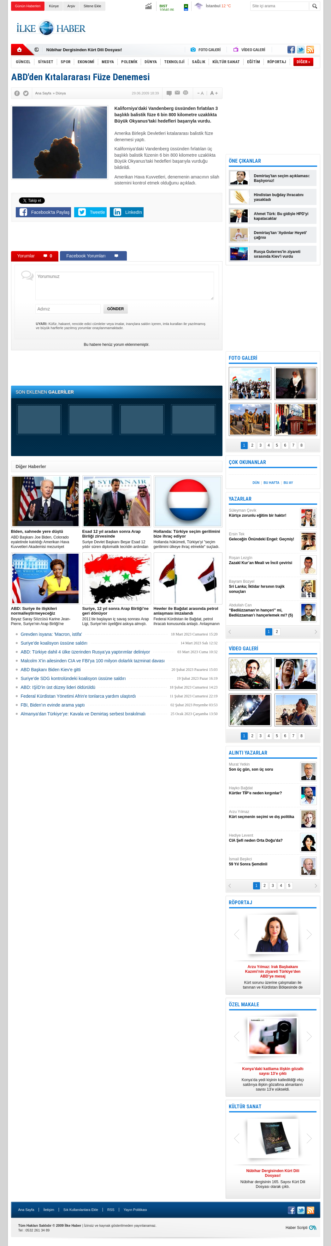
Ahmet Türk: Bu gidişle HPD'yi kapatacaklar (281, 216)
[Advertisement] (205, 28)
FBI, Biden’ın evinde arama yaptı (53, 704)
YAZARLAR (240, 499)
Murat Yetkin (263, 767)
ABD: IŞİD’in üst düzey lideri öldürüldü (58, 687)
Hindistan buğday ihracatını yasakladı (279, 197)
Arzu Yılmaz (263, 814)
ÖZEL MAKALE (244, 1005)
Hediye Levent (263, 838)
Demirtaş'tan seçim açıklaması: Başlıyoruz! (282, 178)
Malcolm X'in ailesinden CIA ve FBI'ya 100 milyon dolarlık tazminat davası (93, 660)
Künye (54, 6)
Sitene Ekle (92, 6)
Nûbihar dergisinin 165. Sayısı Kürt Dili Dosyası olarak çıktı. (273, 1179)
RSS (111, 1210)
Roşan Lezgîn (263, 560)
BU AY (288, 483)
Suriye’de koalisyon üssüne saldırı (54, 643)
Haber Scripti (296, 1227)
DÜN (255, 483)
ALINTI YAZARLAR (248, 753)
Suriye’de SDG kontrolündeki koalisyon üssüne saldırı (73, 678)
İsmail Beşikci (263, 862)
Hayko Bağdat (263, 791)
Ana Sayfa (26, 1210)
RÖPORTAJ (240, 903)
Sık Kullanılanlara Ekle (80, 1210)
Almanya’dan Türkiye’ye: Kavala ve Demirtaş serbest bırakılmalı (83, 713)
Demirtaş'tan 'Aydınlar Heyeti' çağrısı (280, 235)
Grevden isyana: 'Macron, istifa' (51, 634)
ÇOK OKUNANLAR (247, 462)
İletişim (48, 1210)
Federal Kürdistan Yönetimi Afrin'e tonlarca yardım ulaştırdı (78, 696)
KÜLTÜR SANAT (245, 1107)
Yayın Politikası (135, 1210)
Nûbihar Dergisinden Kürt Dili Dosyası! (84, 49)
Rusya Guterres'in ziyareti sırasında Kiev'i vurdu (277, 254)
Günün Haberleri (28, 6)
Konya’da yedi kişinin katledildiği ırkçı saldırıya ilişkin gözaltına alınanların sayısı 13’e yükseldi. (273, 1079)
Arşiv (71, 6)
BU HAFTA (271, 483)
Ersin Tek (263, 537)
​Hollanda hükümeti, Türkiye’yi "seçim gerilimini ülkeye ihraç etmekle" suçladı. (188, 539)
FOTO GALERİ (243, 358)
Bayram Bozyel (263, 586)
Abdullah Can (263, 610)
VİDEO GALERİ (243, 649)
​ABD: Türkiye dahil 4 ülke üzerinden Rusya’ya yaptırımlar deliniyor (85, 651)
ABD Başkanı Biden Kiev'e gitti (51, 669)
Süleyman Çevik (263, 513)
